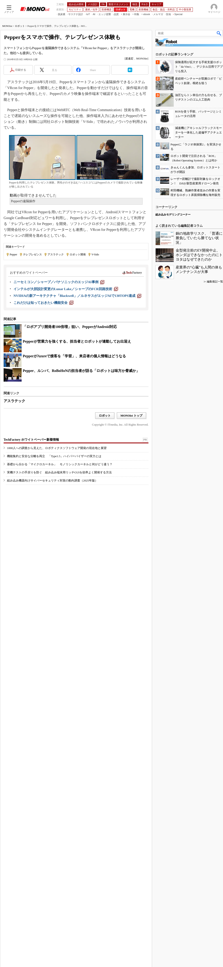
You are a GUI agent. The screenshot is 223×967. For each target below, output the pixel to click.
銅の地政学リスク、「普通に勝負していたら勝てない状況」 (199, 237)
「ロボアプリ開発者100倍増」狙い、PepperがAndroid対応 (70, 327)
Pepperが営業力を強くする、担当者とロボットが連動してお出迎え (77, 341)
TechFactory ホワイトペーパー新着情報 (31, 439)
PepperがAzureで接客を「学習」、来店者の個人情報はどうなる (74, 356)
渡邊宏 (129, 58)
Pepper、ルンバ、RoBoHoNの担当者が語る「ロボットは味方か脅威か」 (81, 371)
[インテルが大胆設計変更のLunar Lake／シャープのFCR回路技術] (66, 289)
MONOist (7, 26)
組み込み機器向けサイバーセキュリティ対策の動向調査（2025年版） (52, 480)
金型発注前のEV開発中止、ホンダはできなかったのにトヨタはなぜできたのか (199, 254)
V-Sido (95, 254)
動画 (13, 195)
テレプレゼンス (32, 254)
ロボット (20, 26)
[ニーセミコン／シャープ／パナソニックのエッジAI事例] (59, 282)
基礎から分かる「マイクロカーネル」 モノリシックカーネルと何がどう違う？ (59, 464)
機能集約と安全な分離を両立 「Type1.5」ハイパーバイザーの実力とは (54, 456)
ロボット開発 (78, 254)
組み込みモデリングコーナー (173, 214)
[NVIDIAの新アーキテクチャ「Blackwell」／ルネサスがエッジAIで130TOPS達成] (77, 296)
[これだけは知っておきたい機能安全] (43, 303)
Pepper (13, 254)
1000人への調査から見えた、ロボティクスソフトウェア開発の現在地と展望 (57, 448)
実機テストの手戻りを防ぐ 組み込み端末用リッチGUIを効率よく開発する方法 (59, 472)
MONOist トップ (131, 415)
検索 (219, 33)
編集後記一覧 (215, 281)
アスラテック (56, 254)
